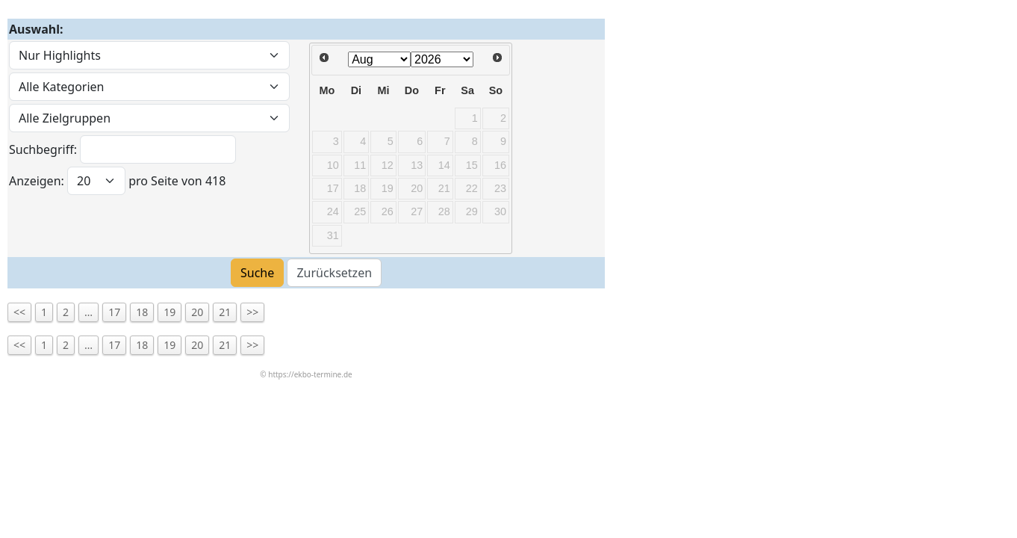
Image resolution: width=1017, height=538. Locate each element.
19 (169, 312)
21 (225, 312)
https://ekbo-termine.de (310, 374)
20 (197, 312)
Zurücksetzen (334, 273)
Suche (257, 273)
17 (114, 312)
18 (142, 312)
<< (19, 312)
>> (252, 312)
